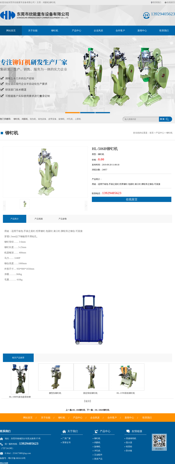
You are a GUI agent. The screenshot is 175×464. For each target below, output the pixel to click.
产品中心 (76, 30)
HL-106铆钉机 (78, 410)
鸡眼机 (46, 2)
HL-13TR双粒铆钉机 (126, 393)
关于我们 (69, 431)
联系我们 (157, 2)
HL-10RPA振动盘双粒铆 (19, 397)
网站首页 (11, 30)
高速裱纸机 (131, 438)
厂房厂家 (66, 438)
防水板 (129, 451)
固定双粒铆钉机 (90, 393)
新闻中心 (142, 30)
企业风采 (98, 30)
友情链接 (133, 431)
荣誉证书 (66, 442)
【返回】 (87, 401)
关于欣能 (32, 30)
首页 (151, 133)
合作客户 (120, 30)
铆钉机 (54, 30)
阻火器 (129, 442)
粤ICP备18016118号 (17, 458)
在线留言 (171, 2)
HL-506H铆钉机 (102, 410)
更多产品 (98, 459)
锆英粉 (129, 446)
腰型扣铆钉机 (55, 393)
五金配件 (98, 455)
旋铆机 (97, 446)
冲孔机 (97, 451)
